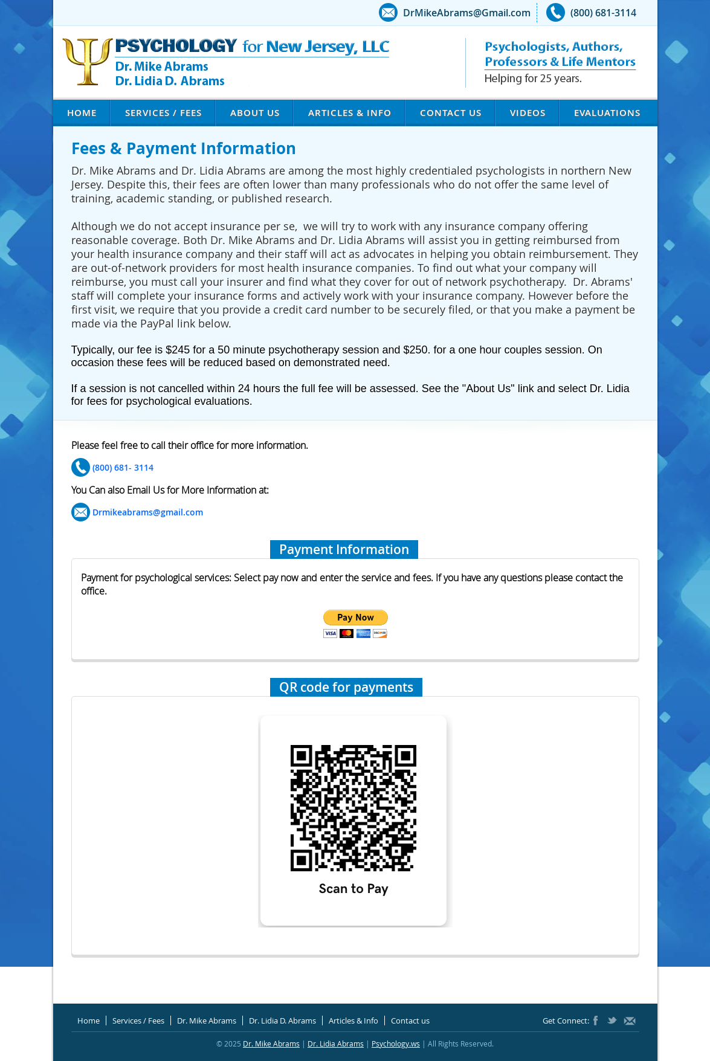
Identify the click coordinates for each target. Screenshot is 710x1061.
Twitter (612, 1020)
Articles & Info (350, 112)
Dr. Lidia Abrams (336, 1043)
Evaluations (607, 112)
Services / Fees (163, 112)
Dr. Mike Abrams (206, 1020)
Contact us (451, 112)
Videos (528, 112)
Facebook (598, 1020)
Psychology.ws (396, 1043)
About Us (255, 112)
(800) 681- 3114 (122, 467)
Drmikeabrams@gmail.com (147, 512)
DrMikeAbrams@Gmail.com (467, 12)
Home (82, 112)
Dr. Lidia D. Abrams (282, 1020)
